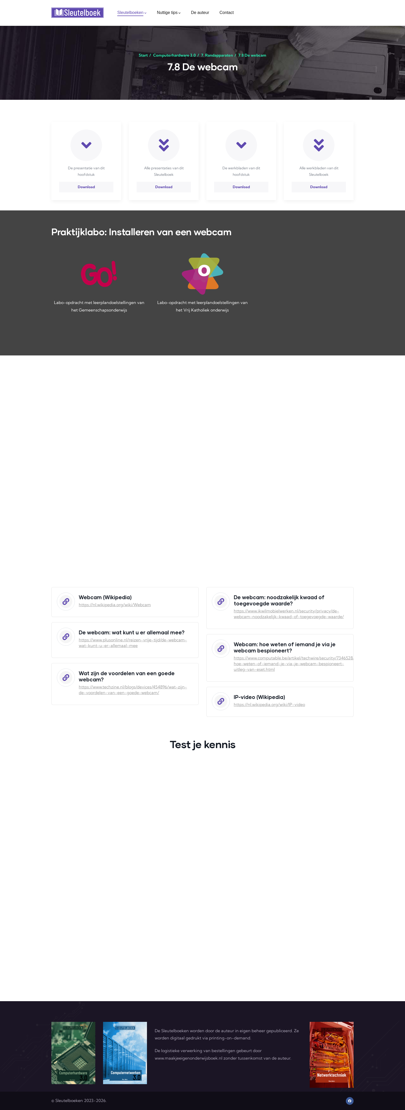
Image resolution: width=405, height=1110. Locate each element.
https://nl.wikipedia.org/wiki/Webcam (115, 604)
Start (143, 55)
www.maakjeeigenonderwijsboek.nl (188, 1058)
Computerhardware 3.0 (174, 55)
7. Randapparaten (217, 55)
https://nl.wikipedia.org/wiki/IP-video (269, 704)
